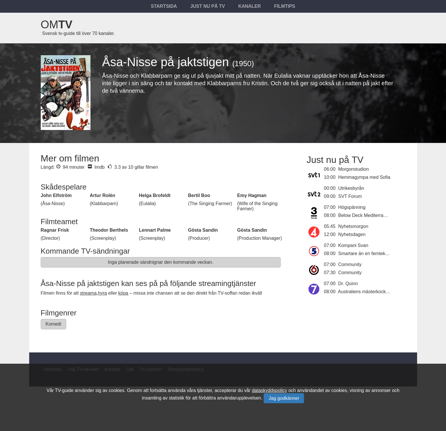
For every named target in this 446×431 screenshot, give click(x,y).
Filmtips (284, 6)
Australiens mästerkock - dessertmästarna (381, 291)
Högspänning (351, 207)
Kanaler (249, 6)
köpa (123, 293)
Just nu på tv (207, 6)
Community (350, 264)
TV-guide (64, 390)
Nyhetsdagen (351, 234)
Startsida (164, 6)
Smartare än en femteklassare (369, 253)
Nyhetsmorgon (353, 226)
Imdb (96, 167)
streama (88, 293)
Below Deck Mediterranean (366, 215)
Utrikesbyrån (351, 188)
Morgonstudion (353, 169)
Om (57, 24)
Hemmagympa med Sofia (364, 177)
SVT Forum (350, 196)
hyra (102, 293)
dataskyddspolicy (269, 390)
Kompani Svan (353, 245)
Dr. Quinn (348, 283)
